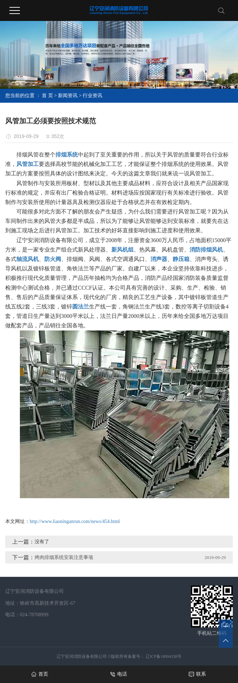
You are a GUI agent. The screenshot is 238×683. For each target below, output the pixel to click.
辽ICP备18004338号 (162, 656)
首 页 (47, 95)
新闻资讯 (67, 95)
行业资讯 (92, 95)
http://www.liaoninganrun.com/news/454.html (75, 521)
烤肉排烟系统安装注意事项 (64, 557)
